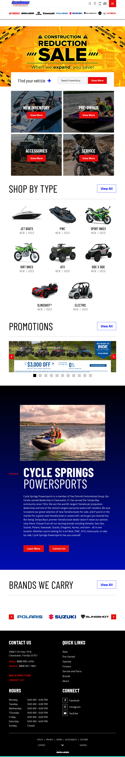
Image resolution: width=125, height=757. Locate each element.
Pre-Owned (69, 657)
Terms (59, 739)
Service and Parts (72, 671)
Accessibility (71, 739)
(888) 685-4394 (25, 661)
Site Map (84, 739)
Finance (67, 666)
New (22, 233)
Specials (67, 661)
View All (107, 188)
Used (31, 233)
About (66, 681)
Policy (40, 739)
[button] (11, 356)
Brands (66, 676)
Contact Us (59, 549)
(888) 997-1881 (27, 666)
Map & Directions (20, 675)
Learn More (33, 549)
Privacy (49, 739)
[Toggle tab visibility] (62, 745)
